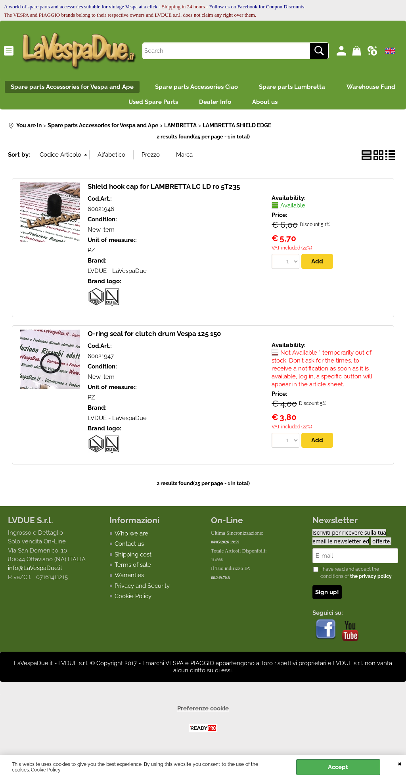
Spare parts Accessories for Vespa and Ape (104, 87)
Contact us (129, 547)
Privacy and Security (142, 589)
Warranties (129, 579)
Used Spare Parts (187, 104)
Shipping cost (133, 558)
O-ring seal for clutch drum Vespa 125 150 (154, 337)
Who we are (131, 537)
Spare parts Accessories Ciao (231, 87)
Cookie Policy (46, 770)
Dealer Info (252, 104)
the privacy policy (371, 580)
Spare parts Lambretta (330, 87)
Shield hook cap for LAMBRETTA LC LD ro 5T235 (164, 190)
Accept (338, 767)
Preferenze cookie (203, 712)
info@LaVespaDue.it (35, 572)
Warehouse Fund (114, 104)
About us (304, 104)
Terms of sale (133, 568)
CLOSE (400, 763)
